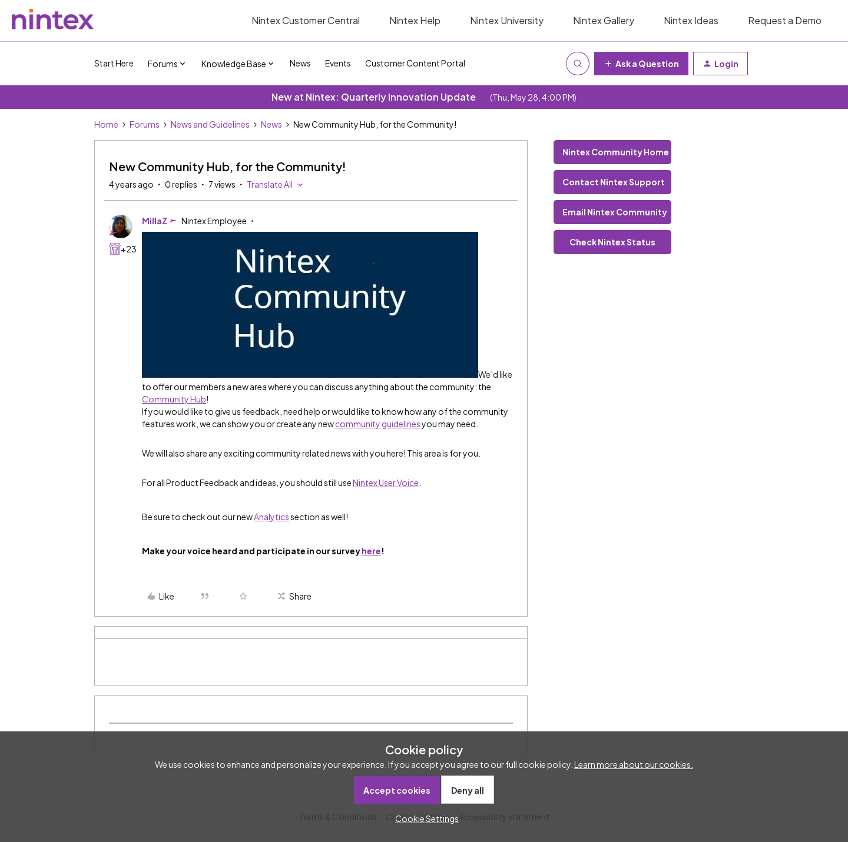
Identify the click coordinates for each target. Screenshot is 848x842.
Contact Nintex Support (613, 182)
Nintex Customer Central (305, 20)
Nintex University (507, 20)
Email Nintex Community (614, 212)
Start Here (114, 63)
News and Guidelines (210, 124)
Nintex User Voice (386, 482)
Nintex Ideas (691, 20)
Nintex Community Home (615, 152)
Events (338, 63)
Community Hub (174, 399)
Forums (145, 124)
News (300, 63)
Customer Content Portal (415, 63)
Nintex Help (414, 20)
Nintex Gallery (603, 20)
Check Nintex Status (612, 242)
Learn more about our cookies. (633, 764)
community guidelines (377, 423)
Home (106, 124)
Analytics (271, 516)
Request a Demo (785, 20)
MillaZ (154, 220)
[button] (641, 63)
